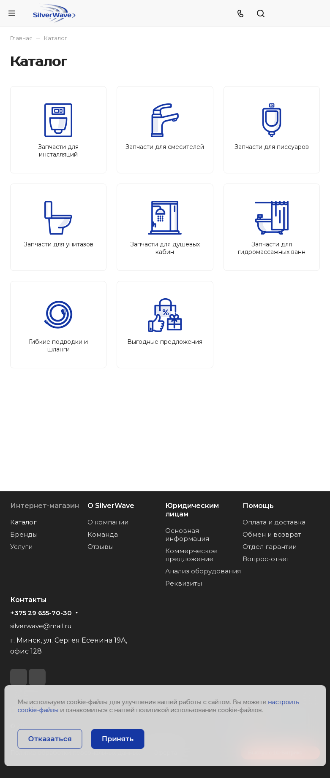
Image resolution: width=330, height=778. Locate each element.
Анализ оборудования (203, 571)
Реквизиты (183, 583)
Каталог (23, 522)
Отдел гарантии (270, 547)
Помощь (258, 506)
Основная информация (187, 535)
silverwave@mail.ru (40, 626)
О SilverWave (110, 506)
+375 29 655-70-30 (41, 613)
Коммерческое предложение (191, 555)
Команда (102, 534)
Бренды (24, 534)
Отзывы (100, 547)
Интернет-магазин (44, 506)
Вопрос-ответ (266, 559)
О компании (107, 522)
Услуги (21, 547)
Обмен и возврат (272, 534)
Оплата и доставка (274, 522)
